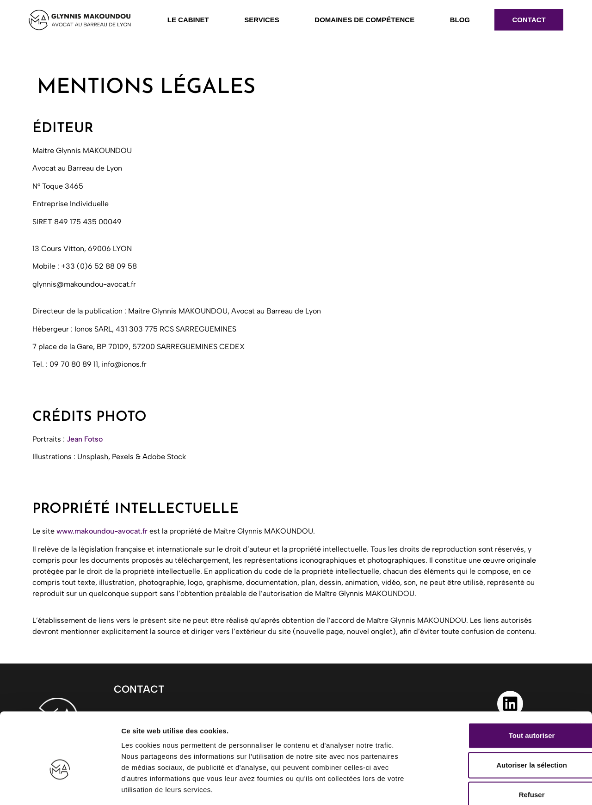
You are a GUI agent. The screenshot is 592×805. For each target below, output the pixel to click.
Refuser (491, 744)
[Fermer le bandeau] (577, 675)
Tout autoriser (491, 685)
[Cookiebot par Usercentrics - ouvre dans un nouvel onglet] (59, 787)
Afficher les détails (509, 787)
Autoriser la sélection (491, 715)
